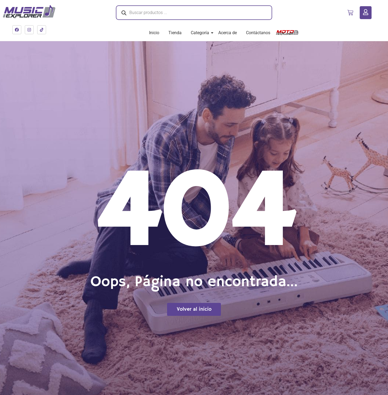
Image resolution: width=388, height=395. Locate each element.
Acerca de (227, 32)
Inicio (154, 32)
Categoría (201, 32)
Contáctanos (258, 32)
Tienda (175, 32)
